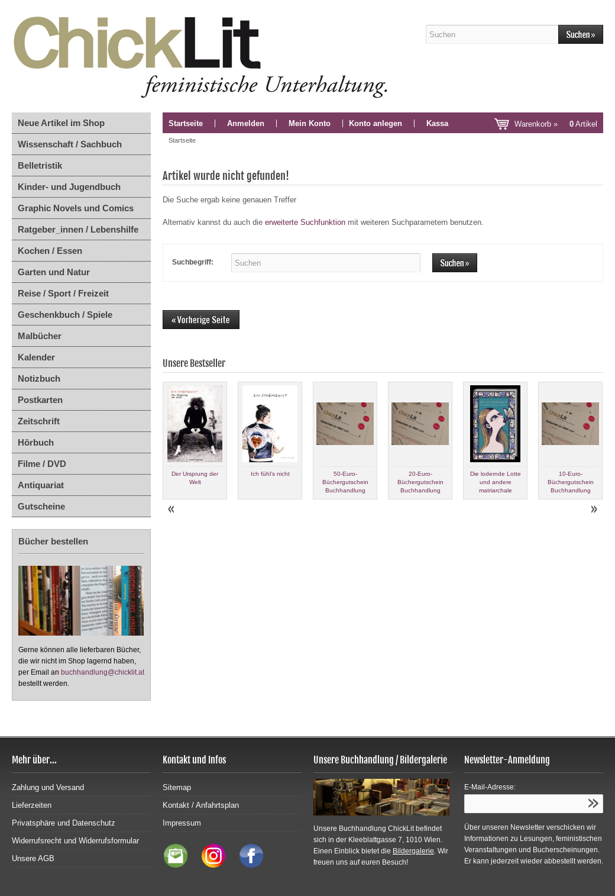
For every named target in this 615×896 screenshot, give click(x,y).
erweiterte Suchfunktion (305, 222)
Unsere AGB (33, 858)
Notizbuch (39, 378)
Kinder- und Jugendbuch (69, 187)
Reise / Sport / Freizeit (63, 293)
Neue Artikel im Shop (61, 123)
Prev (172, 509)
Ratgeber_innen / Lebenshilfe (78, 229)
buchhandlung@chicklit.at (102, 672)
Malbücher (40, 336)
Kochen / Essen (50, 251)
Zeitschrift (39, 421)
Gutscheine (41, 506)
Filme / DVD (42, 464)
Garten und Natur (54, 272)
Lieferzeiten (31, 805)
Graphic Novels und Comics (76, 208)
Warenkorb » (555, 124)
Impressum (182, 822)
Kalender (36, 357)
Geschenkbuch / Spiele (65, 315)
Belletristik (40, 165)
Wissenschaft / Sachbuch (70, 144)
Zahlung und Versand (48, 787)
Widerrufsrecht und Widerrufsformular (75, 840)
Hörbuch (36, 442)
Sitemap (177, 787)
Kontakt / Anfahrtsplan (201, 805)
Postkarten (40, 400)
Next (593, 509)
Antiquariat (41, 485)
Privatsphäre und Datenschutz (63, 822)
